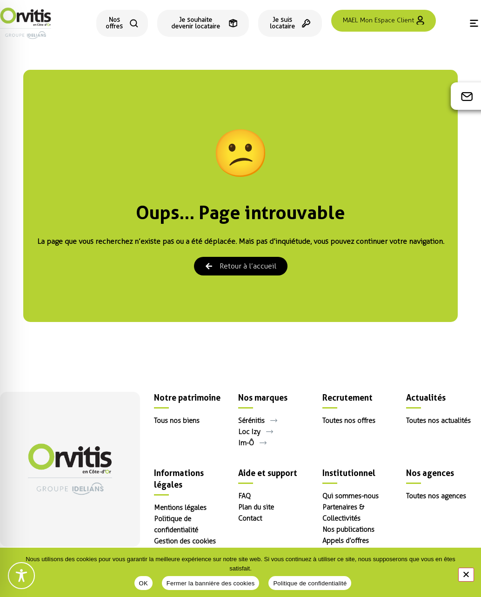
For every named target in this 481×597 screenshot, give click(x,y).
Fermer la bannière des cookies (211, 583)
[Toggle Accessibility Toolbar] (21, 575)
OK (143, 583)
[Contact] (467, 96)
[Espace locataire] (290, 23)
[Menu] (474, 23)
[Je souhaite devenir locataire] (203, 23)
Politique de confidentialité (310, 583)
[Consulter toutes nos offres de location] (122, 23)
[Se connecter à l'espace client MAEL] (383, 21)
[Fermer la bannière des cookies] (466, 575)
